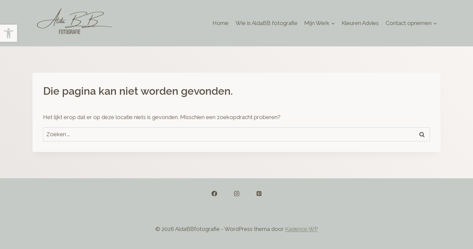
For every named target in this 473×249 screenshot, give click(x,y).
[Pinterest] (258, 193)
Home (221, 23)
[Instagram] (236, 193)
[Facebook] (214, 193)
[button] (8, 33)
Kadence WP (301, 229)
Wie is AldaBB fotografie (267, 23)
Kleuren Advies (360, 23)
